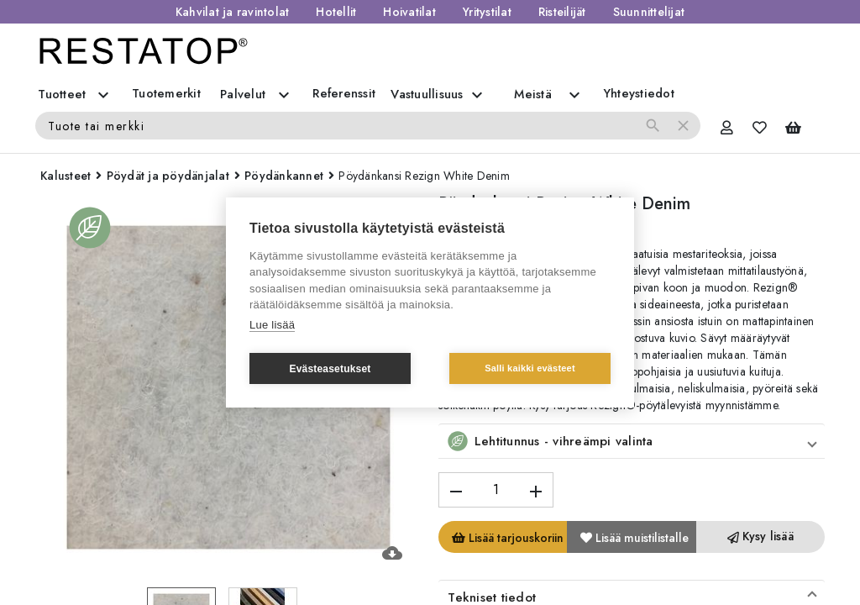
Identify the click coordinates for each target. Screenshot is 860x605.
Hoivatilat (409, 11)
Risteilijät (562, 11)
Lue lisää (272, 324)
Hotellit (336, 11)
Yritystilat (487, 11)
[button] (631, 441)
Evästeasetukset (329, 369)
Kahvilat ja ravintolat (233, 11)
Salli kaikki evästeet (530, 368)
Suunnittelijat (649, 11)
